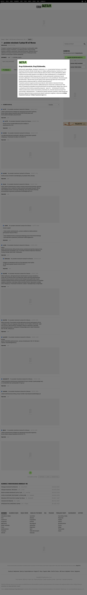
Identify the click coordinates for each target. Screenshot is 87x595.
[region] (43, 78)
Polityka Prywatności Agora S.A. (39, 95)
